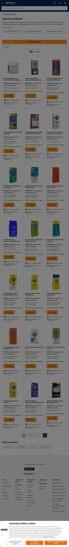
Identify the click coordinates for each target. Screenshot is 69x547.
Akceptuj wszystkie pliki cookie (55, 543)
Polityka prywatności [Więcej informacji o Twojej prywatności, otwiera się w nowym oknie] (49, 537)
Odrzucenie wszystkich (34, 543)
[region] (34, 534)
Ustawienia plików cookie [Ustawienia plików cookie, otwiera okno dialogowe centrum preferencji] (15, 543)
